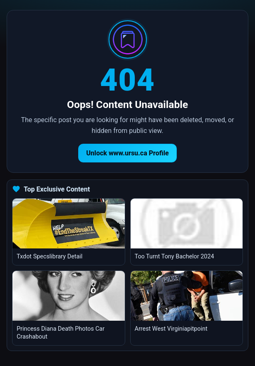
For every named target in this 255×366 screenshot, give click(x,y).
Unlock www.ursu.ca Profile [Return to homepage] (127, 153)
